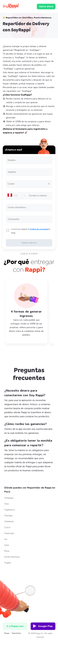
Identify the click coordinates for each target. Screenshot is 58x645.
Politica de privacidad (39, 229)
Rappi (6, 633)
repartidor (16, 633)
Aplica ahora (46, 6)
